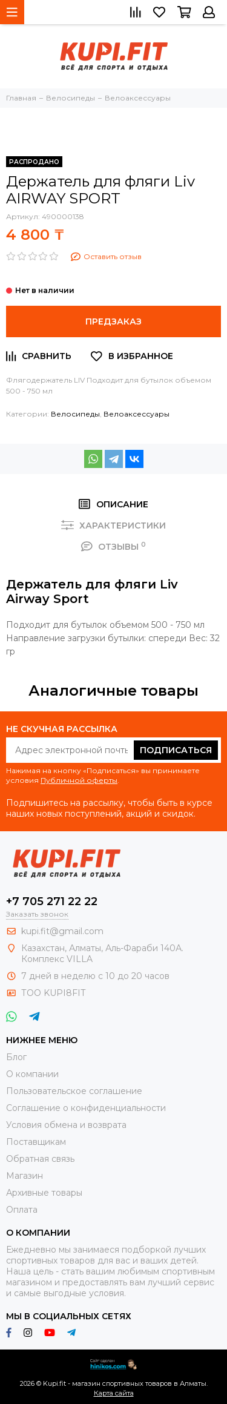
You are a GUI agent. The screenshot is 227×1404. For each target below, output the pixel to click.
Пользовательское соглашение (74, 1091)
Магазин (24, 1175)
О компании (32, 1074)
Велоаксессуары (136, 413)
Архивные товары (44, 1192)
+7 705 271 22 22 (51, 901)
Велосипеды (75, 413)
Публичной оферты (79, 780)
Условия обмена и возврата (66, 1124)
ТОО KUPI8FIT (54, 992)
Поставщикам (36, 1141)
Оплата (22, 1209)
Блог (16, 1057)
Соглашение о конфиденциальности (86, 1107)
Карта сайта (114, 1393)
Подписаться (176, 750)
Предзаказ (113, 321)
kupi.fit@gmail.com (62, 931)
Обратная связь (40, 1158)
